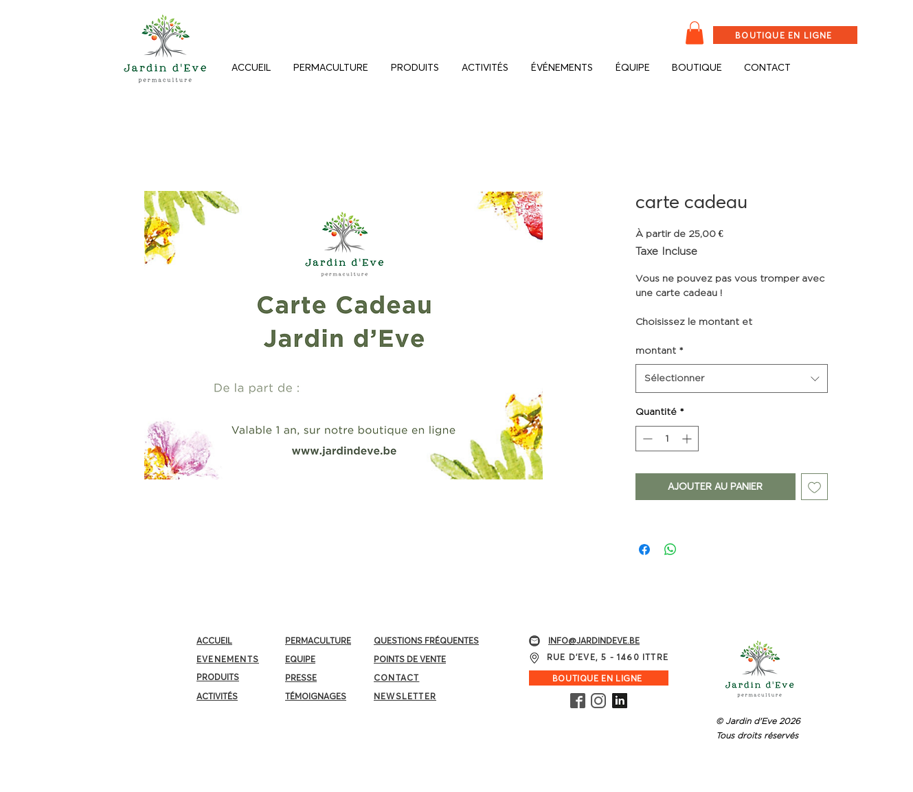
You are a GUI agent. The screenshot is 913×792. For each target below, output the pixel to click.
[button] (694, 32)
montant (659, 350)
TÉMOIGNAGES (315, 696)
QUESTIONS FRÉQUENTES (426, 640)
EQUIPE (300, 659)
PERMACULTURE (318, 640)
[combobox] (731, 378)
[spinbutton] (667, 439)
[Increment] (688, 439)
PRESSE (301, 677)
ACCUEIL (214, 640)
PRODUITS (217, 677)
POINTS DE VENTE (410, 659)
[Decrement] (646, 439)
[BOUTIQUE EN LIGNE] (785, 35)
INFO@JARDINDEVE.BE (594, 640)
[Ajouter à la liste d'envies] (814, 486)
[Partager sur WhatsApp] (670, 549)
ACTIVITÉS (217, 696)
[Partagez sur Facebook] (644, 549)
